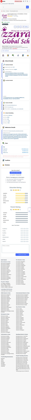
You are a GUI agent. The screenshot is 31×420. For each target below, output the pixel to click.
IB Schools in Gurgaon (5, 319)
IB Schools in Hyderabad (5, 317)
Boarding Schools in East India (21, 361)
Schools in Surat (19, 326)
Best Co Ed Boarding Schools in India (22, 367)
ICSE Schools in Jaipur (5, 343)
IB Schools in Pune (4, 323)
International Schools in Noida (21, 304)
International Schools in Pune (21, 301)
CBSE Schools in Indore (5, 309)
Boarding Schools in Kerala (21, 349)
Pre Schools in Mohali (20, 282)
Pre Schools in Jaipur (19, 277)
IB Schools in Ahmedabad (5, 328)
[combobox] (14, 7)
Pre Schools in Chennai (20, 266)
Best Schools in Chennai (5, 269)
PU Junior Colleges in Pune (5, 285)
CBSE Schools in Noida (5, 296)
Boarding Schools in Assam (21, 337)
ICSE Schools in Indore (5, 344)
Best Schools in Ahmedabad (6, 274)
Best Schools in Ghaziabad (6, 278)
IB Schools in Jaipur (4, 324)
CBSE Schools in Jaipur (5, 306)
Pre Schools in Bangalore (20, 261)
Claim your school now (15, 172)
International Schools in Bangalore (22, 294)
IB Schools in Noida (4, 316)
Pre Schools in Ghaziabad (20, 274)
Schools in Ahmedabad (20, 325)
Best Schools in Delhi (4, 268)
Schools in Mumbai (19, 310)
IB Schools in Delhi (4, 321)
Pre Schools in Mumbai (20, 264)
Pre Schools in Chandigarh (20, 284)
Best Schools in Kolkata (5, 272)
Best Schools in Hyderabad (6, 270)
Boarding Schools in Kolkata (21, 339)
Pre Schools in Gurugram (20, 271)
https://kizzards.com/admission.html (16, 130)
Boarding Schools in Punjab (21, 353)
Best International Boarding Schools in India (23, 369)
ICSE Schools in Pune (4, 341)
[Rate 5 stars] (12, 16)
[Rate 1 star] (8, 16)
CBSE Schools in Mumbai (5, 297)
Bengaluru (3, 358)
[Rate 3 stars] (10, 16)
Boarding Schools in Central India (22, 360)
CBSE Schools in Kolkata (5, 301)
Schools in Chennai (19, 312)
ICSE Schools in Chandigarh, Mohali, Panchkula (7, 354)
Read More (15, 48)
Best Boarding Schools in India (21, 363)
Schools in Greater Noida (20, 322)
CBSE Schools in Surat (5, 308)
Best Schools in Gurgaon (5, 265)
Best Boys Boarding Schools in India (22, 366)
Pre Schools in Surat (19, 280)
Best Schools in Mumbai (5, 264)
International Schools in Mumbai (22, 296)
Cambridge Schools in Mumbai (6, 290)
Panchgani (3, 362)
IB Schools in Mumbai (5, 322)
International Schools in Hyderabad (22, 297)
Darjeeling (3, 366)
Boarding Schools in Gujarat (21, 341)
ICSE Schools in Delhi (4, 348)
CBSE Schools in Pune (5, 302)
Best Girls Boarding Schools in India (22, 365)
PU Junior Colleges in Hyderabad (7, 287)
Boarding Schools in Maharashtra (22, 342)
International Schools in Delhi (21, 302)
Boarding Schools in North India (22, 357)
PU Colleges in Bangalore (5, 283)
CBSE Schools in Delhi (5, 303)
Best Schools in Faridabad (5, 277)
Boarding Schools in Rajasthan (21, 344)
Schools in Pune (19, 316)
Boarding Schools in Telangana (21, 352)
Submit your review (22, 254)
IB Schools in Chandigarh (5, 332)
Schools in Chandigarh (20, 329)
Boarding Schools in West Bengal (22, 347)
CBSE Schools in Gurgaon (5, 304)
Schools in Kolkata (19, 313)
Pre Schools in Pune (19, 270)
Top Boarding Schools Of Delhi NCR (22, 371)
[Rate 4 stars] (11, 16)
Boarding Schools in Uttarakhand (22, 348)
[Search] (27, 7)
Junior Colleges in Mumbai (5, 284)
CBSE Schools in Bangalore (6, 294)
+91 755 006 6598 (20, 108)
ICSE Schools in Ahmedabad (6, 347)
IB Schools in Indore (4, 329)
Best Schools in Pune (4, 273)
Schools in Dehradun (19, 315)
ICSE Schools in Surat (4, 351)
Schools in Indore (19, 327)
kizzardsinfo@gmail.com (12, 105)
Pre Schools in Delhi (19, 262)
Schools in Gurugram (20, 317)
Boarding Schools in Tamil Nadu (22, 336)
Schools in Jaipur (19, 323)
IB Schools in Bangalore (5, 327)
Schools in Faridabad (20, 318)
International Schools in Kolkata (21, 299)
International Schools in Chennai (22, 298)
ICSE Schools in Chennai (5, 352)
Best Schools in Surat (5, 275)
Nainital (2, 361)
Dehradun (3, 363)
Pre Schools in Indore (20, 281)
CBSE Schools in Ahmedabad (6, 307)
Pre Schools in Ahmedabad (21, 279)
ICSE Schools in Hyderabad (6, 342)
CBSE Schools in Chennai (5, 299)
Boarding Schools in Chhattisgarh (22, 338)
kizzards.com (10, 107)
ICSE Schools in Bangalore (5, 346)
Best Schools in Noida (5, 267)
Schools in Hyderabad (20, 311)
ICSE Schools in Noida (5, 339)
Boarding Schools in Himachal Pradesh (23, 346)
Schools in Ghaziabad (20, 320)
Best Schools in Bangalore (5, 263)
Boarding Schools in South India (22, 358)
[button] (3, 55)
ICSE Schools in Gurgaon (5, 337)
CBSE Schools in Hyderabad (6, 298)
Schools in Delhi (19, 308)
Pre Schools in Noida (19, 275)
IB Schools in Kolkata (4, 318)
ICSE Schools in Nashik (5, 349)
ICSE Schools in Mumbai (5, 338)
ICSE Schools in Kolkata (5, 336)
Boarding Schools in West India (21, 362)
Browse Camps (18, 1)
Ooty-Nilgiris (3, 364)
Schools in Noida (19, 321)
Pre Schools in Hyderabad (20, 265)
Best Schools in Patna (5, 279)
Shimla (2, 359)
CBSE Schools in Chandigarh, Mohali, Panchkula (7, 312)
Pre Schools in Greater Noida (21, 276)
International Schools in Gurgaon (22, 303)
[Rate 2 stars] (9, 16)
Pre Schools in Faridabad (20, 272)
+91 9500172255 (13, 108)
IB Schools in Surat (4, 330)
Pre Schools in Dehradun (20, 269)
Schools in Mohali (19, 328)
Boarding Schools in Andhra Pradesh (22, 351)
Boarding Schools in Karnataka (21, 343)
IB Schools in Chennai (5, 326)
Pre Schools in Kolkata (20, 267)
